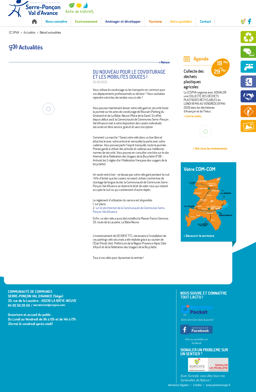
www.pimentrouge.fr (218, 385)
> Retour (164, 62)
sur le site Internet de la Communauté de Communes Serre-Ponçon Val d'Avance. (129, 210)
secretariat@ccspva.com (49, 305)
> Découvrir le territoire (199, 236)
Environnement (86, 21)
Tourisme (155, 21)
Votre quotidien (181, 21)
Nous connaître (56, 21)
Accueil (34, 21)
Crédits (197, 385)
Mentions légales (178, 385)
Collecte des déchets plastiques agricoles (194, 79)
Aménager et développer (123, 21)
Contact (205, 21)
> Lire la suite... (193, 116)
